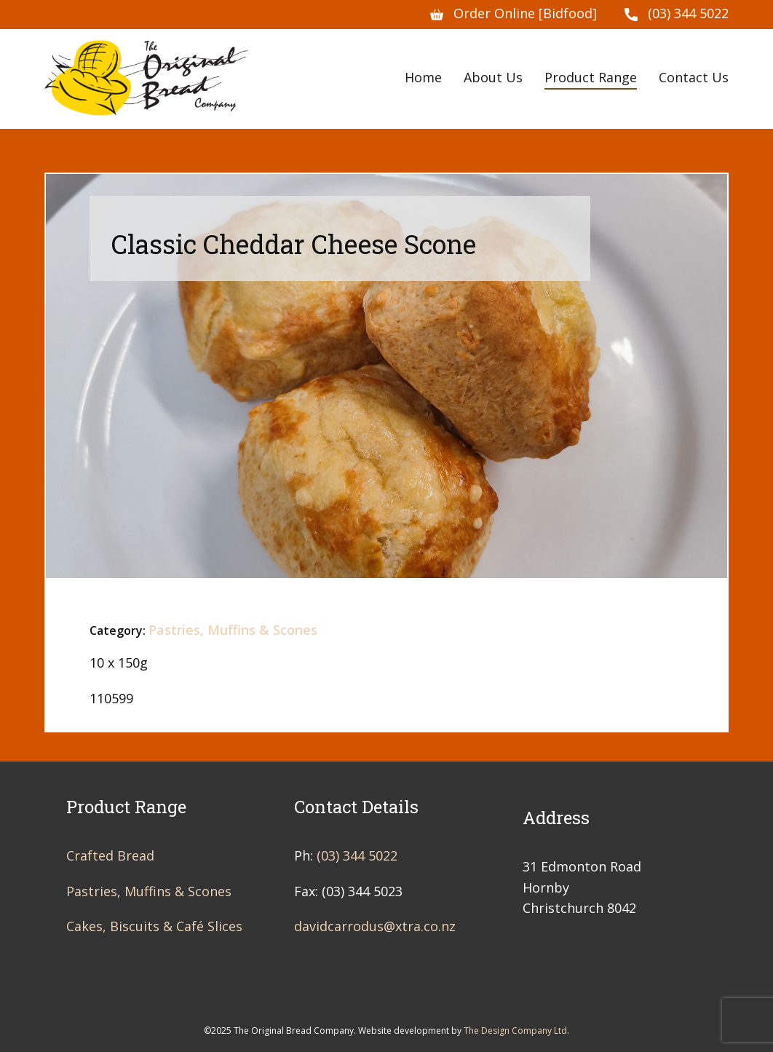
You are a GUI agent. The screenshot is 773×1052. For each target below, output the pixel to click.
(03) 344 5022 (677, 13)
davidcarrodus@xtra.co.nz (375, 926)
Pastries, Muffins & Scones (232, 629)
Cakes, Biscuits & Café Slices (154, 926)
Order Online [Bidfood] (513, 13)
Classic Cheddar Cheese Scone (293, 243)
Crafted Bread (110, 855)
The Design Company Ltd (515, 1030)
